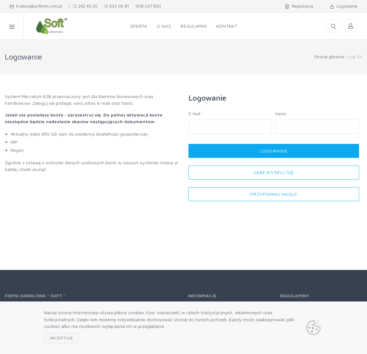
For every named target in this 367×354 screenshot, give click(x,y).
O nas (164, 26)
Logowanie (343, 6)
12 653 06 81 (116, 6)
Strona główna (329, 56)
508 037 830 (148, 6)
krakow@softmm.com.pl (36, 6)
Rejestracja (299, 6)
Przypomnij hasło (273, 194)
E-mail (194, 113)
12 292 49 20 (83, 6)
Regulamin (193, 26)
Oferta (138, 26)
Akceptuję (61, 338)
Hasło (280, 113)
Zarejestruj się (273, 172)
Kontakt (227, 26)
